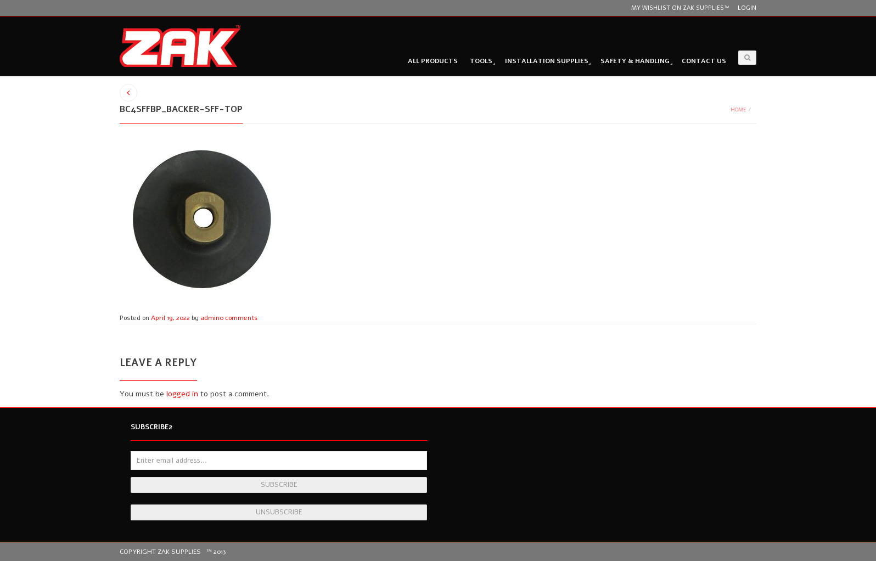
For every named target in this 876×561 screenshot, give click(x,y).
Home (738, 109)
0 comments (238, 317)
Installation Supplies (546, 61)
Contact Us (704, 61)
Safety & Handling (635, 61)
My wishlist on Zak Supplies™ (680, 8)
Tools (481, 61)
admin (210, 317)
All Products (433, 61)
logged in (182, 394)
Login (747, 8)
